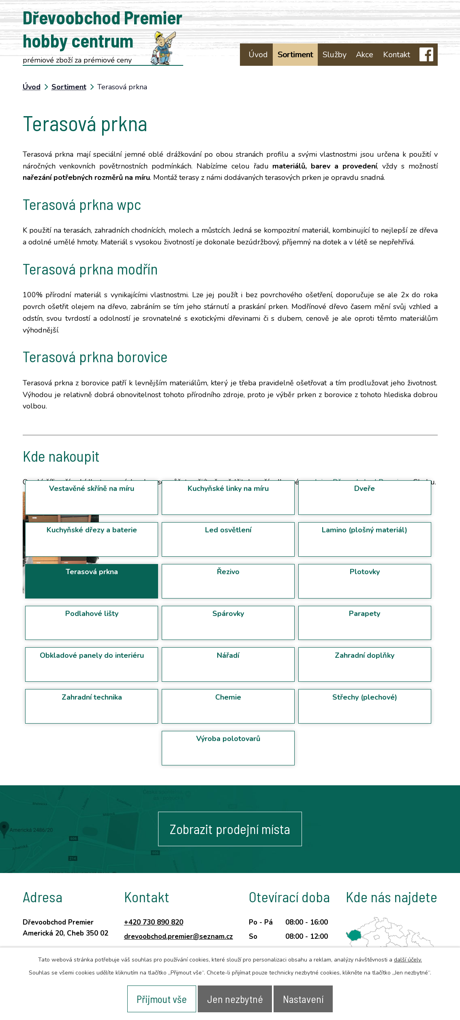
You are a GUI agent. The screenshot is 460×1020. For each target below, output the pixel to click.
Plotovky (365, 572)
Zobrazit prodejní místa (230, 829)
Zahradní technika (92, 697)
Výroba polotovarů (228, 738)
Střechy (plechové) (364, 697)
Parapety (364, 613)
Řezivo (228, 572)
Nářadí (228, 655)
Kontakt (396, 54)
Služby (335, 54)
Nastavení (307, 998)
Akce (364, 54)
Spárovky (228, 613)
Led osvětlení (228, 530)
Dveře (364, 488)
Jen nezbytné (236, 998)
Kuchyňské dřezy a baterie (92, 530)
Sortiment (295, 54)
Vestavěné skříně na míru (91, 488)
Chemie (228, 697)
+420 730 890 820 (153, 922)
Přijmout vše (158, 998)
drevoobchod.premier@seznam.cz (178, 936)
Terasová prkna (92, 572)
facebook (426, 54)
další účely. (408, 958)
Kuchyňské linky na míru (228, 488)
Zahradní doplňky (364, 655)
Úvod (258, 54)
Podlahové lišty (91, 613)
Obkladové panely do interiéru (92, 655)
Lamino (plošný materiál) (364, 530)
